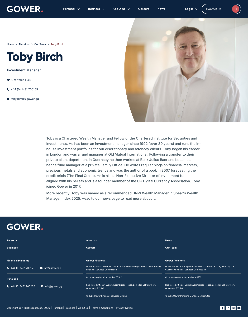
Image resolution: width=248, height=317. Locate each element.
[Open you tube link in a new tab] (239, 308)
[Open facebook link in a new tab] (222, 308)
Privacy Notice (124, 307)
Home (10, 44)
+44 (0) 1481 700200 (21, 286)
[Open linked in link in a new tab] (228, 308)
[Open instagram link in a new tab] (233, 308)
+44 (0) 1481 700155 (22, 89)
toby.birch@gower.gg (23, 99)
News (161, 9)
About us (24, 44)
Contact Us (222, 9)
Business (12, 247)
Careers (143, 9)
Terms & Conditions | (103, 307)
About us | (84, 307)
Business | (71, 307)
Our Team (40, 44)
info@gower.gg (50, 267)
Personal (12, 240)
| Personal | (57, 307)
